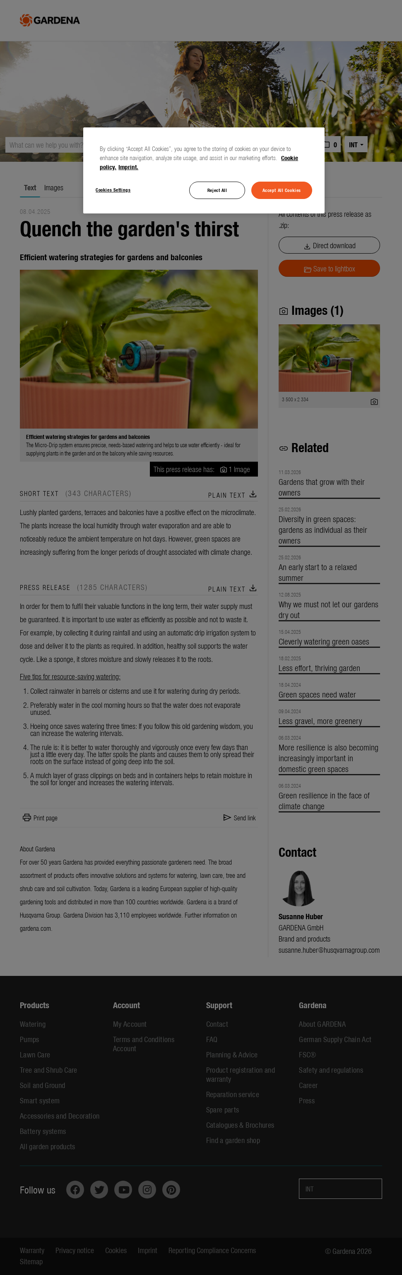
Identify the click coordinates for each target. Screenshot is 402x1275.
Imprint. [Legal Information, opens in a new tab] (128, 167)
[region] (204, 170)
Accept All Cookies (281, 190)
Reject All (217, 190)
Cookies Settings (113, 189)
